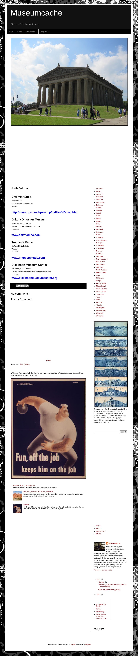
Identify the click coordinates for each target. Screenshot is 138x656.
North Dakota (101, 273)
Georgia (99, 210)
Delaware (99, 205)
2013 (99, 594)
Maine (98, 235)
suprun (73, 644)
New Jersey (100, 262)
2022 (99, 579)
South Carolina (101, 289)
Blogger (88, 644)
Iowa (98, 224)
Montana (99, 254)
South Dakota (101, 291)
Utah (98, 300)
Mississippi (100, 248)
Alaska (98, 192)
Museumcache (36, 12)
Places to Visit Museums (101, 615)
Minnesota (100, 245)
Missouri (99, 251)
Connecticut (100, 202)
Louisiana (99, 232)
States (98, 534)
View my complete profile (103, 570)
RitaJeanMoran (114, 543)
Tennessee (100, 294)
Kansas (99, 227)
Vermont (99, 302)
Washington (100, 308)
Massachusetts (101, 240)
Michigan (99, 243)
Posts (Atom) (24, 364)
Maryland (99, 237)
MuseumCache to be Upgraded (24, 485)
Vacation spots (101, 619)
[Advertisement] (25, 155)
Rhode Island (101, 286)
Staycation (44, 31)
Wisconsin (100, 313)
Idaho (98, 216)
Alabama (99, 189)
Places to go (100, 612)
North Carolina (101, 270)
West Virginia (100, 310)
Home (10, 31)
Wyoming (99, 316)
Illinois (98, 219)
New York (99, 267)
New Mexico (100, 264)
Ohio (98, 275)
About (19, 31)
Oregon (99, 281)
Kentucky (99, 229)
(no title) (26, 505)
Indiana (98, 221)
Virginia (99, 305)
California (99, 197)
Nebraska (99, 256)
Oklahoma (100, 278)
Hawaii (98, 213)
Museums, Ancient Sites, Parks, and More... (38, 492)
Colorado (99, 200)
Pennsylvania (101, 283)
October (102, 582)
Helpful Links (31, 31)
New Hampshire (101, 259)
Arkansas (99, 194)
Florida (98, 208)
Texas (98, 297)
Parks (98, 609)
